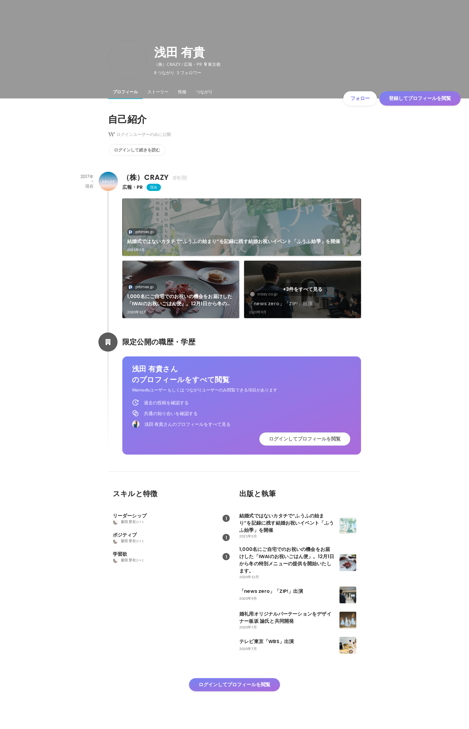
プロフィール (125, 92)
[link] (241, 227)
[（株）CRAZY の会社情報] (108, 181)
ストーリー (157, 92)
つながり (204, 92)
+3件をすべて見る (302, 289)
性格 (182, 92)
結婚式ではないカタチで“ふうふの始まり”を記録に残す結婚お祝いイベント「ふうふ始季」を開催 (233, 241)
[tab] (125, 92)
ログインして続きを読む (137, 150)
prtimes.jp (142, 231)
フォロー (360, 98)
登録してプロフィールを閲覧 (420, 98)
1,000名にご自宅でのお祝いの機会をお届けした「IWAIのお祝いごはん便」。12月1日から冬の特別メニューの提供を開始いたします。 (179, 300)
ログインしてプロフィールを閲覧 (305, 438)
